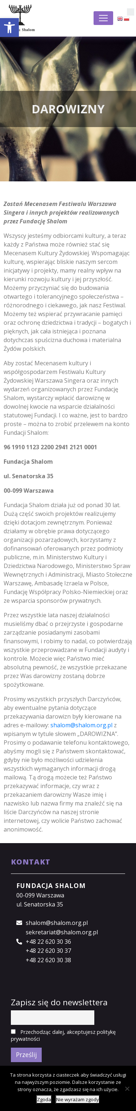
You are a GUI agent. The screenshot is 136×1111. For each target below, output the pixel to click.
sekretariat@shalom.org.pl (62, 932)
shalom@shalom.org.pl (81, 725)
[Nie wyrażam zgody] (127, 1088)
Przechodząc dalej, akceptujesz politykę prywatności (63, 1035)
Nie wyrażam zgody (77, 1099)
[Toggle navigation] (103, 18)
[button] (9, 27)
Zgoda (44, 1099)
